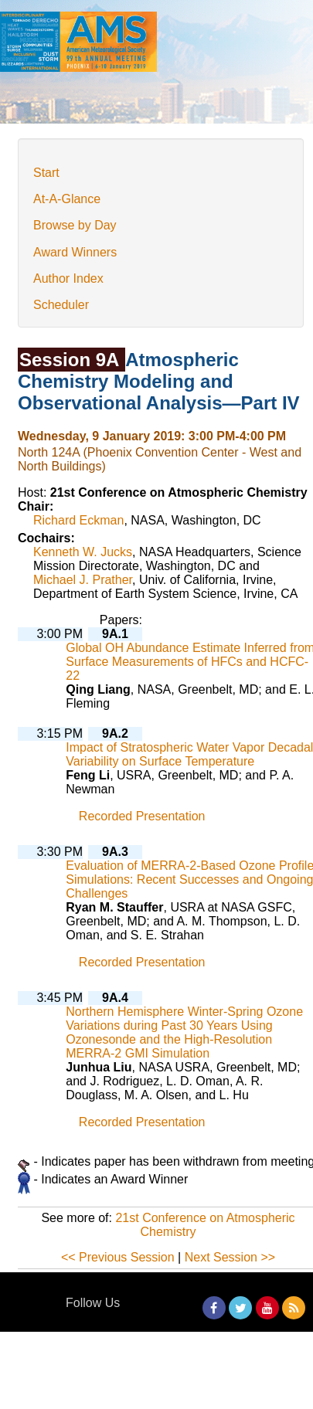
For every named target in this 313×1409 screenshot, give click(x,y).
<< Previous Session (118, 1257)
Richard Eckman (78, 520)
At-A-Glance (66, 198)
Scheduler (61, 304)
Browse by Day (75, 225)
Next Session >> (230, 1257)
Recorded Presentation (142, 816)
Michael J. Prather (82, 579)
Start (46, 172)
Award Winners (75, 252)
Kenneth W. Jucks (82, 552)
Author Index (68, 278)
